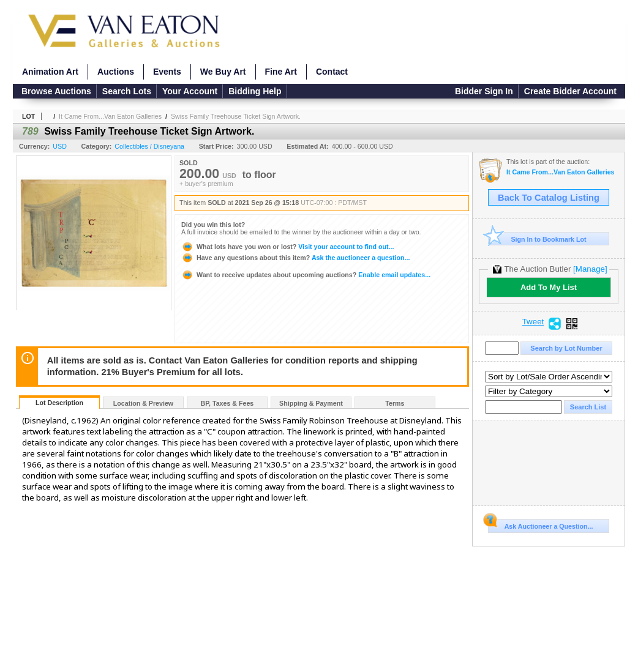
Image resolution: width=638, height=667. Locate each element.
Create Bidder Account (570, 91)
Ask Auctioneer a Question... (540, 524)
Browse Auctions (56, 91)
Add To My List (548, 287)
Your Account (189, 91)
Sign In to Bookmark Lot (537, 239)
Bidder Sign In (484, 91)
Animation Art (50, 71)
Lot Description (59, 402)
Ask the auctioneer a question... (295, 257)
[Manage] (590, 269)
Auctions (115, 71)
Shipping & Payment (311, 403)
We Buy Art (223, 71)
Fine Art (281, 71)
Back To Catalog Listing (548, 198)
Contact (332, 71)
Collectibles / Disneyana (149, 146)
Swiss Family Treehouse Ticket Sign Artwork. (236, 116)
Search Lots (126, 91)
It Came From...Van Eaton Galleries (110, 116)
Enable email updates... (305, 274)
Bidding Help (254, 91)
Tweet (533, 322)
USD (60, 146)
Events (167, 71)
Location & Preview (143, 403)
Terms (394, 403)
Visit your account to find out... (287, 246)
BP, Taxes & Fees (227, 403)
